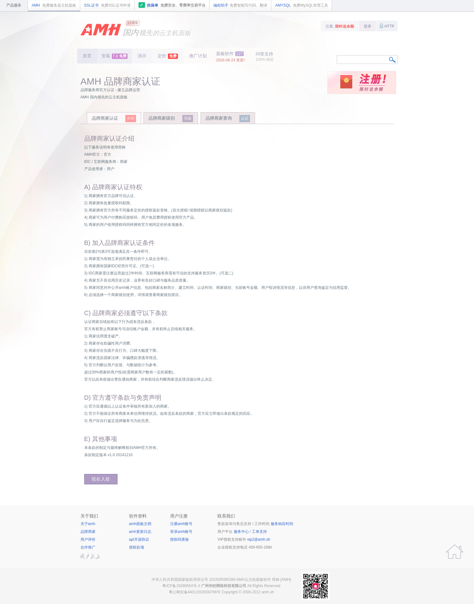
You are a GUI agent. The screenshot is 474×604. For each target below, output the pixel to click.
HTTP (386, 26)
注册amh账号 (181, 524)
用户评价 (88, 539)
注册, (340, 26)
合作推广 (88, 547)
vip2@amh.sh (258, 539)
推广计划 (198, 55)
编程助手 (240, 5)
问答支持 (265, 56)
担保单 (172, 5)
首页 (87, 55)
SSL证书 (107, 5)
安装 (115, 56)
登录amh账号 (181, 531)
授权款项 (136, 547)
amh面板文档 (140, 524)
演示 (142, 55)
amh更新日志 (140, 531)
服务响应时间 (282, 524)
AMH (54, 5)
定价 (168, 56)
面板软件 (230, 56)
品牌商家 (88, 531)
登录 (367, 26)
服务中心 (241, 531)
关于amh (88, 524)
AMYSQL (301, 5)
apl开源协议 (139, 539)
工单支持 (259, 531)
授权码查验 (179, 539)
